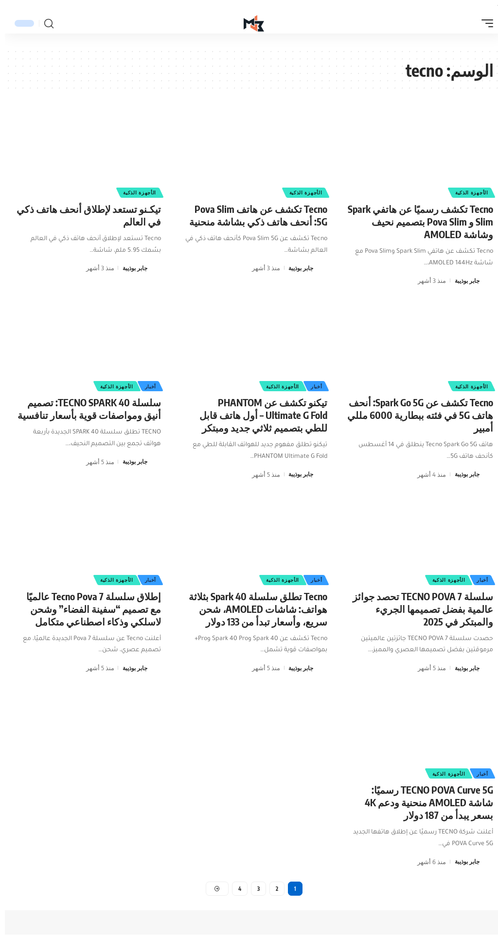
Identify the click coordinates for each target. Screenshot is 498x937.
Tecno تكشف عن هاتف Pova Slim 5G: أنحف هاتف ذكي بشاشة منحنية (253, 215)
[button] (480, 23)
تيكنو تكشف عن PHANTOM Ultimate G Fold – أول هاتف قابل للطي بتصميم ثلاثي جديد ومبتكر (258, 415)
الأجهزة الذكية (465, 192)
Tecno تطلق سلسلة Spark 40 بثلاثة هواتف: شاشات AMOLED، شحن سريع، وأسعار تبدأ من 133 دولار (253, 608)
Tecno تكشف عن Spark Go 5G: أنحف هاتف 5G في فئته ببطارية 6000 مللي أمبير (415, 415)
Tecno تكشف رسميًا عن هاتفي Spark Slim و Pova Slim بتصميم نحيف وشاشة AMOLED (415, 221)
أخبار (311, 385)
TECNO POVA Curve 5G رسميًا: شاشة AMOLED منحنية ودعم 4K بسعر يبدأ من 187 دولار (424, 802)
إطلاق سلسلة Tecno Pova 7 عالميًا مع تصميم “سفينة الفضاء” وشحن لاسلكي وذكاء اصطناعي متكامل (88, 608)
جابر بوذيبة (460, 280)
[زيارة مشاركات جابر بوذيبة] (483, 280)
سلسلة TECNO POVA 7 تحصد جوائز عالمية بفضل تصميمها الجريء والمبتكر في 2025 (418, 608)
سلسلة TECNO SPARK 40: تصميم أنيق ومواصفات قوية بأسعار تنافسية (84, 408)
